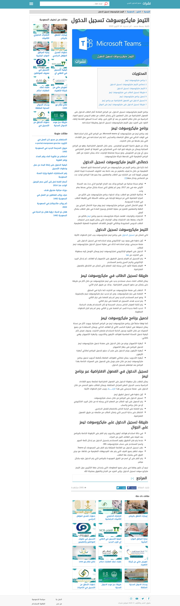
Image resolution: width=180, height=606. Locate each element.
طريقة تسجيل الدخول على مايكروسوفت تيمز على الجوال (123, 104)
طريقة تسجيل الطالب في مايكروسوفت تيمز (128, 92)
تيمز (89, 216)
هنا (127, 255)
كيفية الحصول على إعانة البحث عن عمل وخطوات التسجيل (50, 166)
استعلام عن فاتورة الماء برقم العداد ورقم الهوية (51, 158)
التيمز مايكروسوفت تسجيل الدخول (132, 88)
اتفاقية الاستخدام (38, 603)
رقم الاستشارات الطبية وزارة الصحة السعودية (52, 175)
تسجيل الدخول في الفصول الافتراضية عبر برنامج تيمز (124, 100)
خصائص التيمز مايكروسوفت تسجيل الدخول (128, 84)
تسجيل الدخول (128, 235)
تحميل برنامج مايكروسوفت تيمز (133, 96)
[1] (126, 178)
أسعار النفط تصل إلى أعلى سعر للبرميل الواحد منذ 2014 (50, 183)
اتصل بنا (59, 599)
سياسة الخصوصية (38, 599)
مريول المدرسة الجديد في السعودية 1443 (51, 150)
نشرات (147, 3)
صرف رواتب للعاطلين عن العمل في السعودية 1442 (52, 197)
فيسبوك (131, 487)
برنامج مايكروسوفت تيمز (136, 80)
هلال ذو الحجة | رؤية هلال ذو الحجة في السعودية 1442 (49, 214)
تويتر (120, 487)
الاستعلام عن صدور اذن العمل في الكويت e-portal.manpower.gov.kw (51, 141)
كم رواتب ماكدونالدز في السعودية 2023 (52, 205)
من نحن (59, 603)
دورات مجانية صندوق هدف (55, 190)
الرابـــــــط (112, 389)
